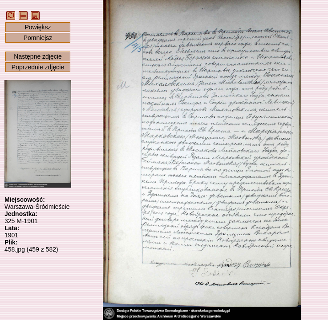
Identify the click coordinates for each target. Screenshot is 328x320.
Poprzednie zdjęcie (38, 67)
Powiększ (37, 27)
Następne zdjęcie (37, 56)
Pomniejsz (38, 37)
